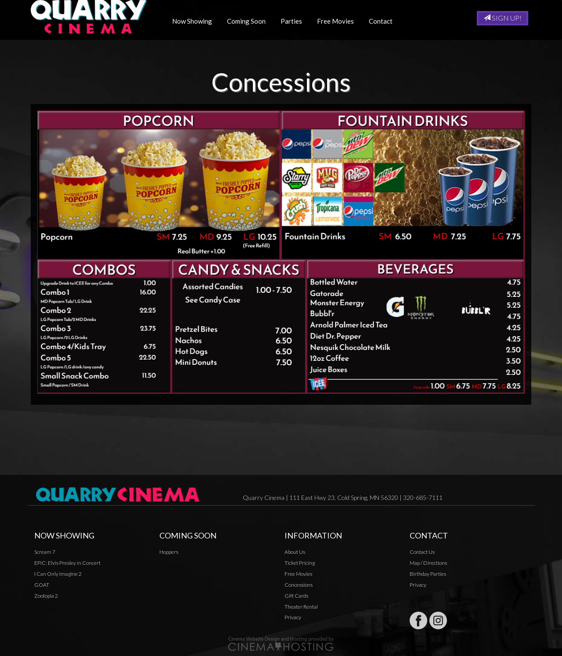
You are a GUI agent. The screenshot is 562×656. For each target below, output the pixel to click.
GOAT (41, 584)
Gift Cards (296, 595)
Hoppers (168, 552)
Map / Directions (428, 563)
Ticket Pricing (300, 563)
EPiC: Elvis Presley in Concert (67, 563)
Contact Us (422, 552)
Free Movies (339, 21)
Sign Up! (502, 18)
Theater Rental (301, 606)
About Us (295, 552)
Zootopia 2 (46, 595)
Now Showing (196, 21)
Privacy (293, 617)
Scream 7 (44, 552)
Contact (384, 21)
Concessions (299, 584)
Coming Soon (250, 21)
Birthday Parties (428, 573)
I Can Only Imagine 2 (58, 573)
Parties (295, 21)
